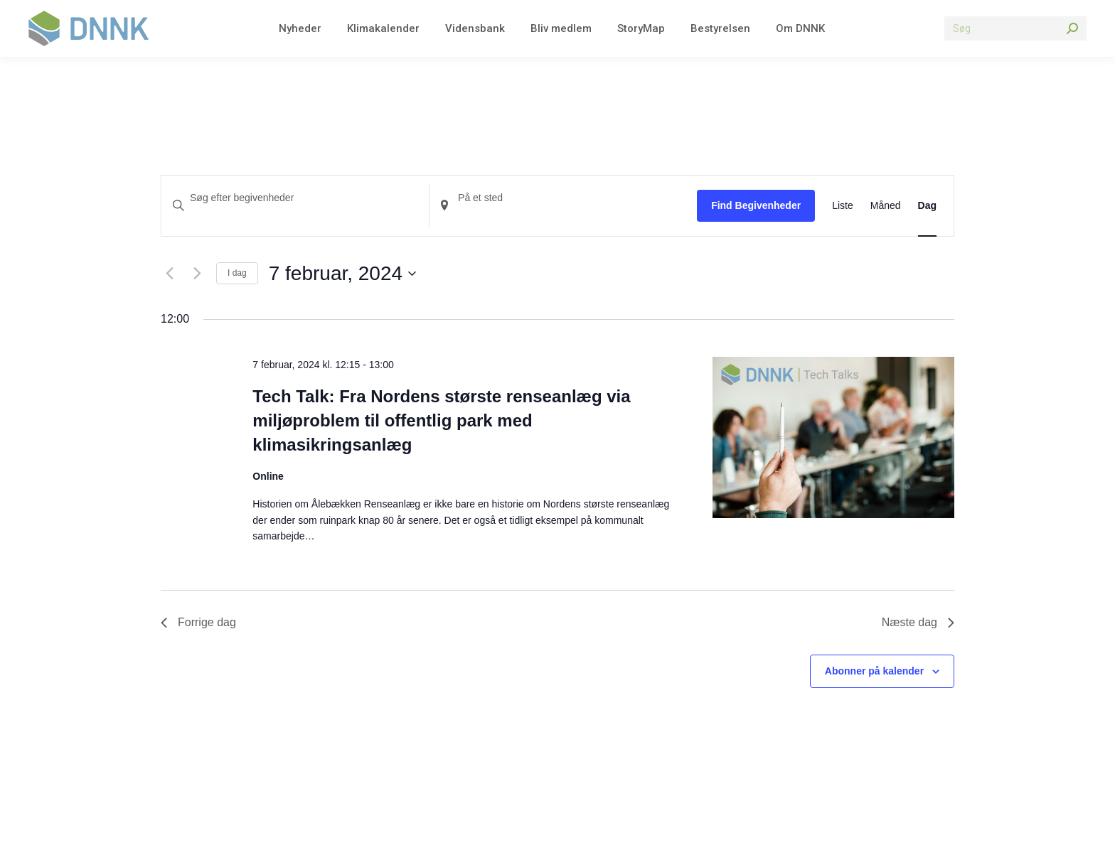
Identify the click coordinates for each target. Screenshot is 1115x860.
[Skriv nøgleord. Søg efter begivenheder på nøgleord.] (295, 198)
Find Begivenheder (756, 205)
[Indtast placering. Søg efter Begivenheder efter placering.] (563, 198)
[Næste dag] (197, 273)
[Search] (1015, 28)
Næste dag (918, 622)
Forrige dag (198, 622)
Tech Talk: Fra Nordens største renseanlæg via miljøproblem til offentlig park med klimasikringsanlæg (441, 420)
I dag (237, 273)
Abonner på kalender (874, 671)
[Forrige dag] (169, 273)
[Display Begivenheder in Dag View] (927, 206)
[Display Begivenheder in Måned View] (885, 206)
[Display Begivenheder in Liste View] (842, 206)
